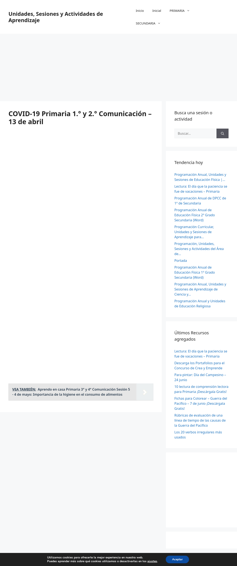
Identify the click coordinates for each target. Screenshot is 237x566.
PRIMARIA (182, 10)
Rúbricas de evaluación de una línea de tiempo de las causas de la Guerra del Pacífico (200, 420)
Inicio (140, 10)
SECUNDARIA (150, 23)
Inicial (156, 10)
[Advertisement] (118, 65)
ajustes (152, 561)
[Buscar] (222, 133)
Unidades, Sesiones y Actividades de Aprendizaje (55, 17)
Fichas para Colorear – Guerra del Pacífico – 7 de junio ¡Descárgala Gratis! (200, 403)
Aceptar (177, 559)
